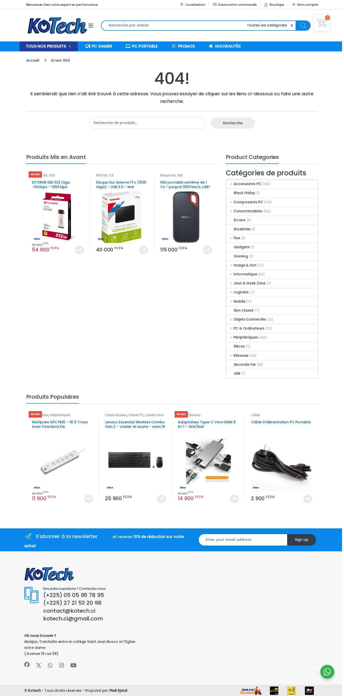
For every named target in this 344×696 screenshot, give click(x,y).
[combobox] (172, 25)
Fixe (233, 237)
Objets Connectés (246, 319)
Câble (255, 415)
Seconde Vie (241, 364)
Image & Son (241, 265)
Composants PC (244, 202)
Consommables (244, 211)
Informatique (241, 274)
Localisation (192, 4)
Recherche (232, 122)
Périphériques (242, 337)
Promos (186, 46)
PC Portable (144, 46)
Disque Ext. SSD (43, 175)
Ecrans (236, 220)
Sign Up (301, 539)
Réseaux (237, 355)
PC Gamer (102, 46)
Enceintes (238, 229)
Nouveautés (228, 46)
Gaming (237, 256)
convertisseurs (189, 415)
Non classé (240, 310)
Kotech (34, 690)
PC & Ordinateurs (245, 328)
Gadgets (238, 246)
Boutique (274, 4)
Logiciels (237, 292)
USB (233, 373)
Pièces (235, 346)
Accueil (32, 60)
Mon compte (305, 4)
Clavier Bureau (116, 415)
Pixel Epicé (118, 690)
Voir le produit (79, 250)
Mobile (235, 301)
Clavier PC (136, 415)
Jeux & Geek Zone (246, 283)
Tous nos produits (49, 46)
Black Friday (240, 192)
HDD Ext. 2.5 (104, 175)
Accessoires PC (243, 183)
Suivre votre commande (235, 4)
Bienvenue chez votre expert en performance (62, 4)
